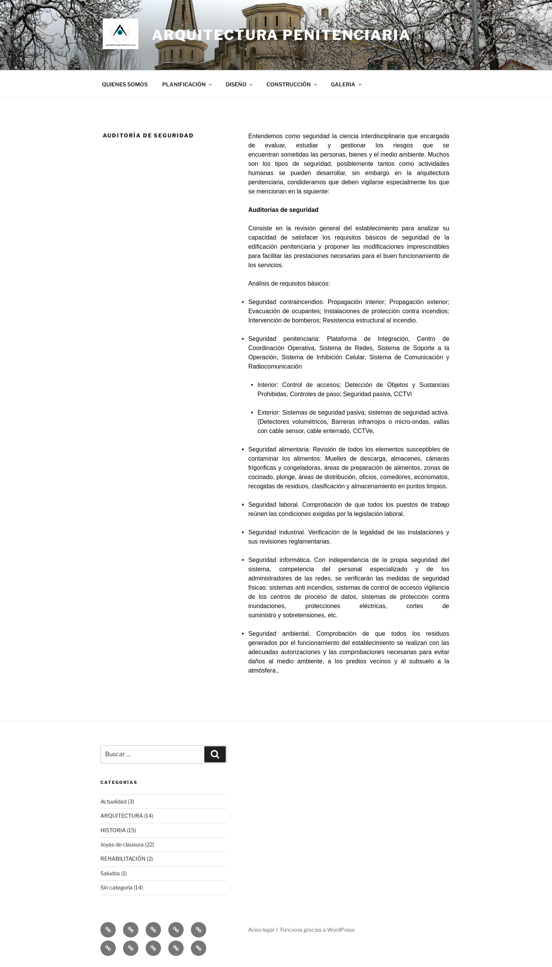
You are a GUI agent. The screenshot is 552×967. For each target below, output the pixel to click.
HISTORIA (113, 830)
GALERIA (347, 84)
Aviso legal (261, 929)
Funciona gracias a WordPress (317, 929)
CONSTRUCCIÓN (292, 84)
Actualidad (113, 801)
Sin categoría (116, 887)
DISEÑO (240, 84)
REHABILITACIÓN (123, 858)
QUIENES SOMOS (125, 84)
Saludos (110, 873)
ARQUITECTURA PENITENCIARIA (281, 34)
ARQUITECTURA (121, 815)
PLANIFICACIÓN (187, 84)
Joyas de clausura (122, 844)
